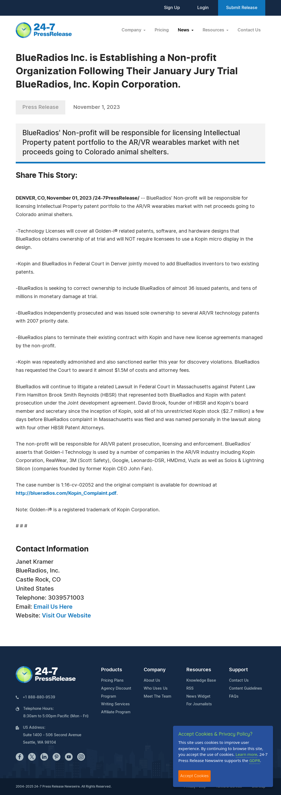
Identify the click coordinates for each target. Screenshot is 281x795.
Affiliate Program (115, 712)
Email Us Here (53, 607)
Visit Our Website (66, 616)
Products (111, 670)
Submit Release (241, 8)
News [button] (184, 30)
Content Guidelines (245, 688)
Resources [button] (214, 30)
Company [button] (132, 30)
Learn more (247, 754)
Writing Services (115, 704)
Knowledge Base (201, 680)
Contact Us (249, 30)
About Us (152, 680)
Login (203, 8)
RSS (190, 688)
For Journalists (199, 704)
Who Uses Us (156, 688)
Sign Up (172, 8)
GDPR (254, 760)
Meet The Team (157, 696)
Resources (198, 670)
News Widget (198, 696)
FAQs (234, 696)
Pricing (162, 30)
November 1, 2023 (96, 107)
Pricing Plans (112, 680)
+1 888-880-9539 (39, 697)
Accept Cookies (194, 775)
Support (238, 670)
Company (155, 670)
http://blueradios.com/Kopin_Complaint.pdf (66, 493)
